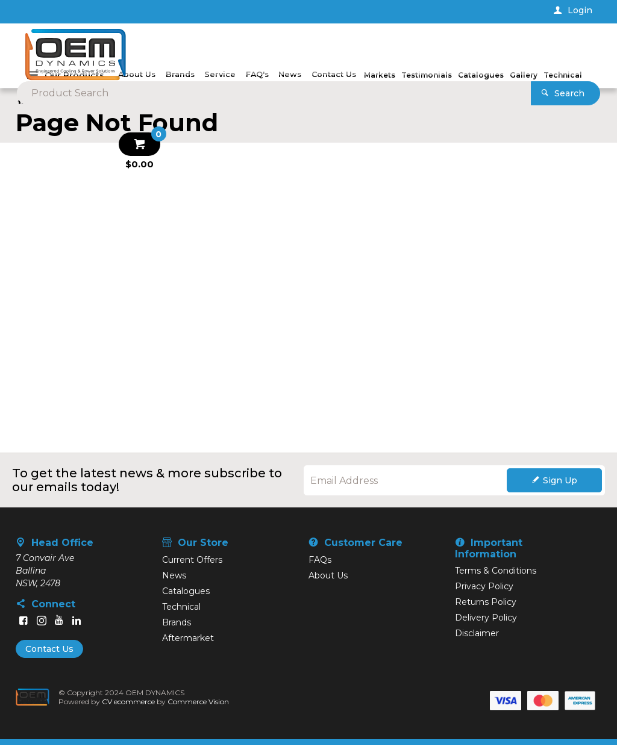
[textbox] (289, 48)
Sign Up (560, 491)
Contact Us (49, 659)
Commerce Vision (201, 712)
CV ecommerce (131, 712)
